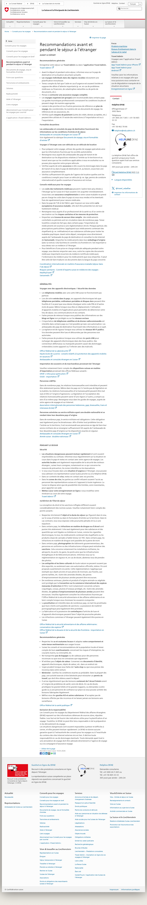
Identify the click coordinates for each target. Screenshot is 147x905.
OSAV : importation (49, 376)
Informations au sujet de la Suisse (122, 808)
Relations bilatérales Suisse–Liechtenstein (125, 821)
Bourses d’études (81, 848)
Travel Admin (47, 68)
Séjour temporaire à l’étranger (51, 860)
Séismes (42, 823)
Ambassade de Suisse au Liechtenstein (18, 807)
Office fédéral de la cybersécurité (55, 351)
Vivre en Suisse (115, 804)
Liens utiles (79, 861)
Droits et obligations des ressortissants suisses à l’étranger (53, 883)
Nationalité (79, 868)
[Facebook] (41, 753)
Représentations (23, 24)
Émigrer (43, 856)
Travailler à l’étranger (47, 864)
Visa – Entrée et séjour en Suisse (121, 797)
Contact (114, 98)
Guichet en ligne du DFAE (44, 765)
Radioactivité (44, 827)
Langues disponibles (123, 180)
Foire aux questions (47, 816)
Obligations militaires (83, 837)
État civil (78, 872)
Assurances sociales (82, 830)
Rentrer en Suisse (46, 871)
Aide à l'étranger (46, 830)
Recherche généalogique (84, 844)
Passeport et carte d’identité (85, 803)
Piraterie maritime (119, 46)
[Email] (54, 753)
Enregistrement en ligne (123, 89)
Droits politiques (81, 807)
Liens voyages (45, 834)
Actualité (10, 24)
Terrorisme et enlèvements (49, 819)
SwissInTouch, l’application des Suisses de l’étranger (90, 876)
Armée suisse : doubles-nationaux (55, 436)
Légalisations (79, 823)
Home (7, 31)
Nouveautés (9, 797)
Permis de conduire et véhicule (86, 810)
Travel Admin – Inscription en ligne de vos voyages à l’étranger (90, 856)
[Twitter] (43, 753)
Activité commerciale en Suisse (121, 811)
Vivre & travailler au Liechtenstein (62, 24)
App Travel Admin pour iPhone (126, 65)
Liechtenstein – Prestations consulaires (89, 851)
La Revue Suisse (80, 864)
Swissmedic (46, 275)
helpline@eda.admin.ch (124, 130)
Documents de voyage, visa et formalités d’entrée (54, 811)
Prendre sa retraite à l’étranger (51, 867)
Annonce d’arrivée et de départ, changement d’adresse (86, 798)
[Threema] (49, 753)
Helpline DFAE (106, 765)
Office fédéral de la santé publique (56, 705)
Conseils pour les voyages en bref (52, 801)
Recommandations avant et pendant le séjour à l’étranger (54, 805)
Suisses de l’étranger (47, 874)
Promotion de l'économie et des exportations (122, 826)
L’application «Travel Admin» (50, 843)
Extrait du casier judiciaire (84, 841)
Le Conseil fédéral (15, 4)
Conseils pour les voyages (41, 24)
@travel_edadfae (123, 188)
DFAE (32, 4)
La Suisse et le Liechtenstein (114, 24)
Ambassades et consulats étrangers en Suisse (60, 134)
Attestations (79, 827)
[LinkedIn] (46, 753)
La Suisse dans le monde (51, 4)
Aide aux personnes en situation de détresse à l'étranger (91, 815)
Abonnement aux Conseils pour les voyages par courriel (56, 838)
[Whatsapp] (52, 753)
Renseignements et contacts (120, 801)
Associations (44, 878)
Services (77, 24)
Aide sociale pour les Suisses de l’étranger (90, 819)
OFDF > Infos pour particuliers (54, 374)
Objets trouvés (80, 834)
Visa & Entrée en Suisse (93, 24)
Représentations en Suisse (49, 853)
